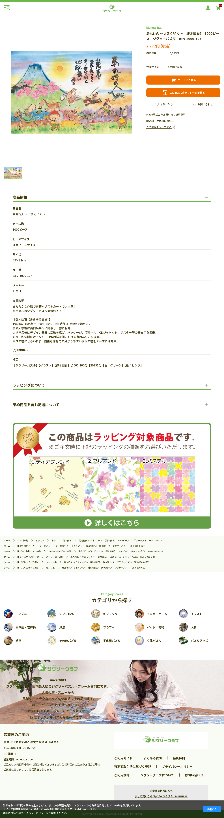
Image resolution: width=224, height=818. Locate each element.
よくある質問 (152, 758)
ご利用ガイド (123, 758)
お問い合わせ (205, 104)
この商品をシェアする (159, 127)
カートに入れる (187, 80)
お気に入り (166, 104)
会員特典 (179, 758)
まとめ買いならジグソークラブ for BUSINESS (161, 796)
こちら (32, 748)
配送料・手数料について (160, 121)
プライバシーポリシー (177, 766)
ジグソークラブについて (157, 775)
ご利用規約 (122, 775)
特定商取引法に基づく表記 (132, 766)
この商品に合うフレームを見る (187, 92)
